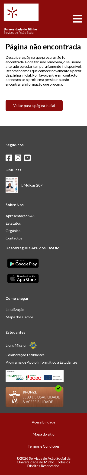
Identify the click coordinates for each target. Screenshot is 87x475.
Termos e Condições (44, 446)
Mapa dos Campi (19, 317)
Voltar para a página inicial (34, 105)
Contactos (14, 238)
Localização (15, 309)
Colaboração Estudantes (25, 354)
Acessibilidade (43, 422)
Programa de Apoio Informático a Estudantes (41, 362)
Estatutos (13, 223)
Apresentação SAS (20, 215)
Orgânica (13, 230)
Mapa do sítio (43, 434)
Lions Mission (21, 345)
